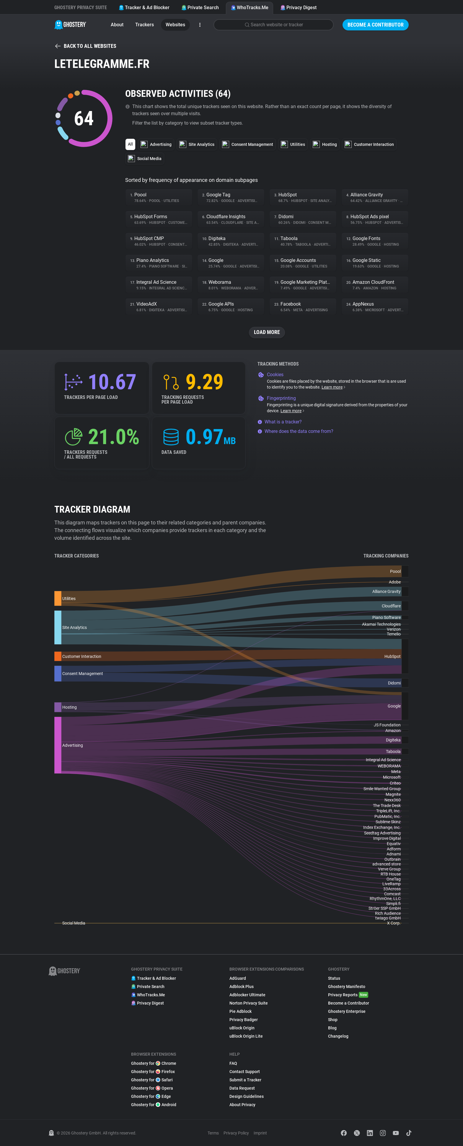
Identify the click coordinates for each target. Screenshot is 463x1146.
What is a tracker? (279, 422)
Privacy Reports (348, 995)
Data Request (242, 1088)
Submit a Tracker (245, 1079)
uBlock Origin (242, 1028)
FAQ (233, 1063)
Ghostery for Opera (152, 1088)
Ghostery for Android (153, 1104)
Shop (333, 1019)
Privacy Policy (236, 1133)
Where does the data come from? (295, 431)
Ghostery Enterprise (347, 1011)
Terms (213, 1133)
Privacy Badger (243, 1019)
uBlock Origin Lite (246, 1036)
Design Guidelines (246, 1096)
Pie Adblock (240, 1011)
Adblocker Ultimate (247, 994)
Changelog (338, 1036)
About (117, 24)
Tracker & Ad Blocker (144, 7)
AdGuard (237, 978)
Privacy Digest (298, 7)
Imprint (260, 1133)
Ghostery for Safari (152, 1079)
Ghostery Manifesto (346, 986)
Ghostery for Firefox (153, 1071)
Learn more (334, 387)
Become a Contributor (376, 25)
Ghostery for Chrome (153, 1063)
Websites (175, 24)
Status (334, 978)
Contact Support (244, 1071)
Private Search (200, 7)
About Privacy (242, 1104)
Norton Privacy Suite (248, 1003)
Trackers (144, 24)
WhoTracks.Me (249, 7)
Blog (332, 1028)
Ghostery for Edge (151, 1096)
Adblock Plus (241, 986)
